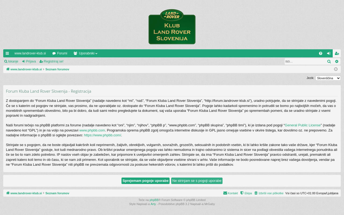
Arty (153, 204)
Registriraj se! (53, 61)
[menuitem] (321, 53)
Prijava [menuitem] (330, 54)
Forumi (62, 53)
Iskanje (13, 61)
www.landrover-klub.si (30, 53)
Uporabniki (86, 53)
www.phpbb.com (92, 130)
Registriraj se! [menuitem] (338, 54)
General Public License (303, 125)
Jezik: (310, 77)
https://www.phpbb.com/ (102, 135)
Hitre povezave (8, 54)
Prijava (31, 61)
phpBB (154, 200)
